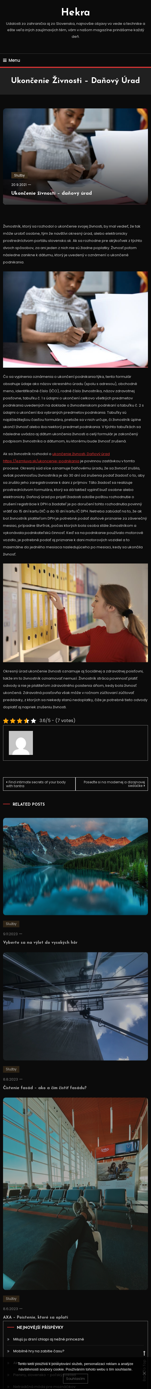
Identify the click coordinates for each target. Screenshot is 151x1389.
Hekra (75, 13)
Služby (19, 175)
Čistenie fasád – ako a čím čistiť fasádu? (45, 1094)
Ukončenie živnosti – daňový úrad (51, 193)
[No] (144, 1373)
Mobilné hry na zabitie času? (38, 1351)
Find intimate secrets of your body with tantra (36, 784)
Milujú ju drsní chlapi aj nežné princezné (48, 1339)
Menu (11, 60)
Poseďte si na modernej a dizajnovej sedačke (114, 784)
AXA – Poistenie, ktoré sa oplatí (35, 1324)
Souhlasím (75, 1378)
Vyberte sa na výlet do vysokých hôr (40, 949)
